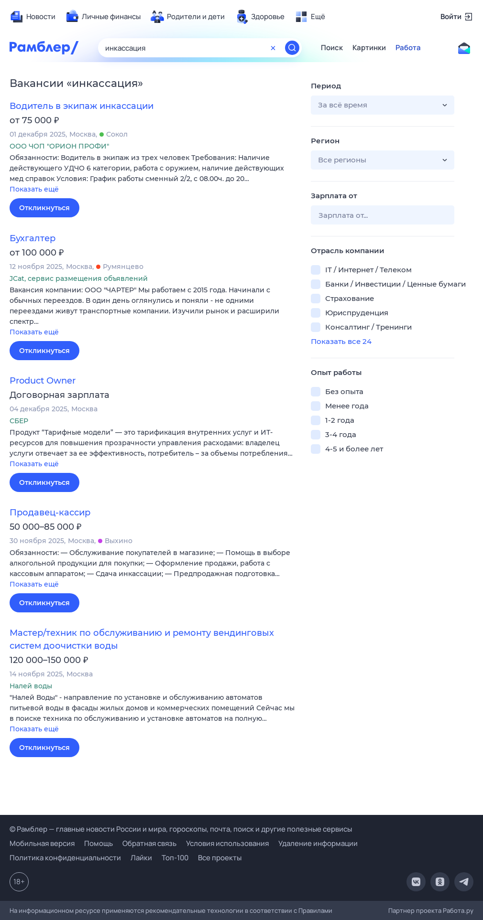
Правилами (315, 910)
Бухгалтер (32, 238)
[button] (153, 174)
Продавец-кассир (50, 512)
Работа (408, 48)
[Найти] (292, 47)
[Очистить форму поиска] (273, 47)
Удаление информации (318, 843)
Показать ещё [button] (34, 189)
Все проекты (220, 858)
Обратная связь (149, 843)
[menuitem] (32, 17)
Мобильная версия (42, 843)
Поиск (332, 48)
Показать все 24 (341, 341)
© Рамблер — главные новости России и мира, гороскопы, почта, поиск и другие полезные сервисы (181, 829)
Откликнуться (44, 207)
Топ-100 (175, 858)
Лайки (141, 858)
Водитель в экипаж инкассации (82, 106)
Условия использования (227, 843)
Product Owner (43, 380)
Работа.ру (458, 910)
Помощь (98, 843)
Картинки (369, 48)
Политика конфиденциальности (65, 858)
